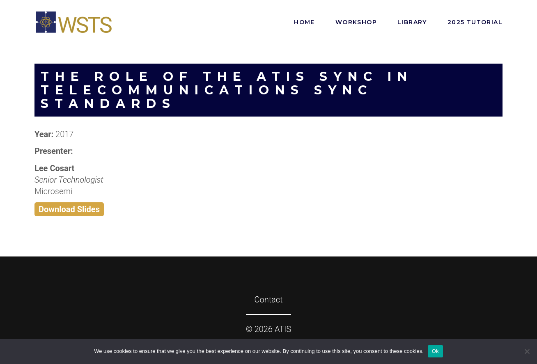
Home (304, 22)
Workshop (356, 22)
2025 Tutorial (475, 22)
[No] (527, 351)
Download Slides (69, 209)
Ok (435, 351)
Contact (268, 299)
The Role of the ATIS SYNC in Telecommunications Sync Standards (227, 90)
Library (412, 22)
